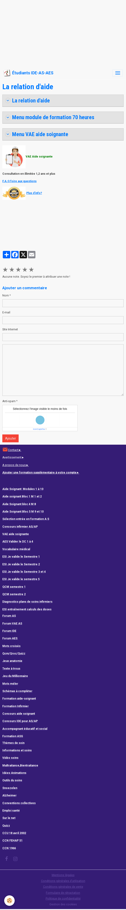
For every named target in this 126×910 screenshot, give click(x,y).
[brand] (28, 72)
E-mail (6, 312)
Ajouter (10, 438)
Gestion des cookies (63, 904)
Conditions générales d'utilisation (63, 881)
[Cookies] (9, 900)
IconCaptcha (39, 429)
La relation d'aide (28, 100)
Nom (5, 295)
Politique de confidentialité (63, 898)
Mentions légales (63, 875)
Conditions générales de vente (63, 886)
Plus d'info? (34, 193)
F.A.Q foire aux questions (19, 181)
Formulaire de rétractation (63, 892)
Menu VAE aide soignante (36, 134)
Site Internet (10, 329)
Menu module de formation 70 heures (49, 117)
